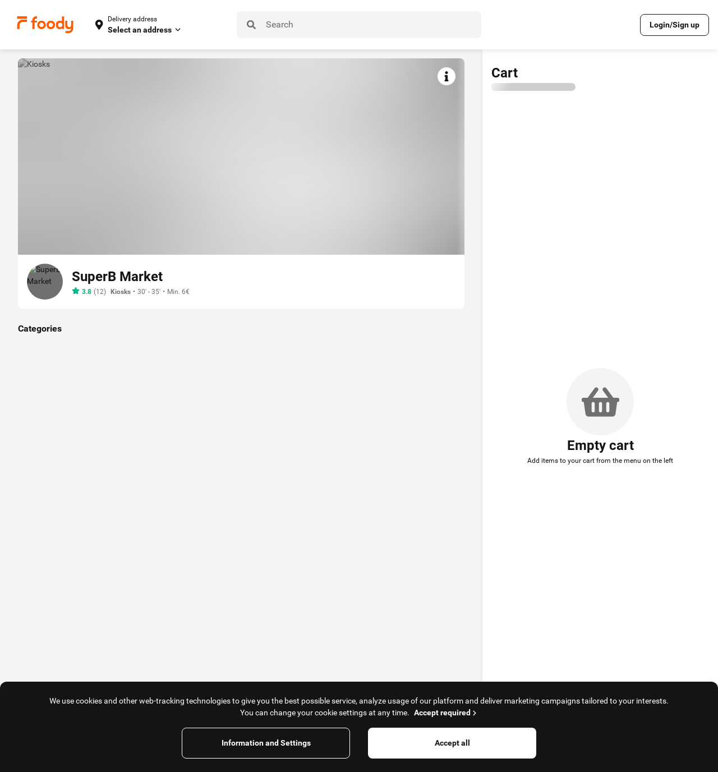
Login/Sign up (674, 24)
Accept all (452, 742)
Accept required (446, 712)
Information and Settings (266, 742)
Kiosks (121, 292)
